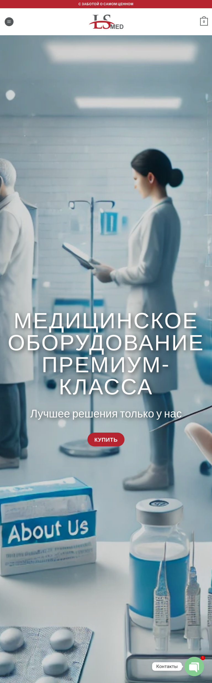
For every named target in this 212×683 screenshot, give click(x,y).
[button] (9, 21)
